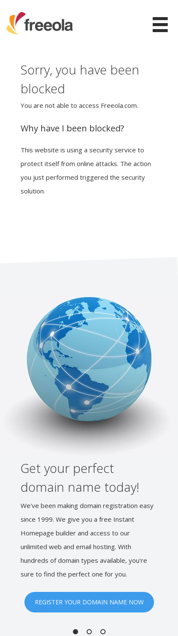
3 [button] (103, 631)
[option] (89, 454)
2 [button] (89, 631)
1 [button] (75, 631)
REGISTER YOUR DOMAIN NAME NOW (89, 602)
